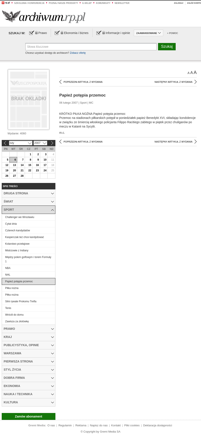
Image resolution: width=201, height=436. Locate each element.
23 (37, 170)
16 (37, 165)
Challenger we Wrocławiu (19, 217)
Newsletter (122, 3)
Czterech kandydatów (17, 230)
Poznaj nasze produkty (63, 3)
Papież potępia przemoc (19, 281)
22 (29, 170)
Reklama (80, 425)
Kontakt (116, 425)
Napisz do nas (99, 425)
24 (45, 170)
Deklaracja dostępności (157, 425)
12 (6, 165)
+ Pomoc (172, 33)
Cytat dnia (11, 223)
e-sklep (86, 3)
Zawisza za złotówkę (17, 321)
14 (22, 165)
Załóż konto (194, 3)
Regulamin (65, 425)
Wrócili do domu (14, 314)
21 (22, 170)
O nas (51, 425)
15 (29, 165)
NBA (8, 268)
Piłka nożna (11, 288)
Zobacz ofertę (77, 52)
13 (14, 165)
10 (45, 159)
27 (14, 175)
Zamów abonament (28, 416)
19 (6, 170)
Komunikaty (103, 3)
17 (45, 165)
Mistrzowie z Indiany (16, 250)
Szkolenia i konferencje (29, 3)
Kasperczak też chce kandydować (24, 237)
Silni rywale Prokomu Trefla (20, 301)
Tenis (8, 308)
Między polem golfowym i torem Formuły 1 (28, 259)
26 (6, 175)
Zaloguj (178, 3)
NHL (7, 274)
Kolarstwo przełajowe (17, 243)
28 (22, 175)
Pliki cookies (132, 425)
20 (14, 170)
